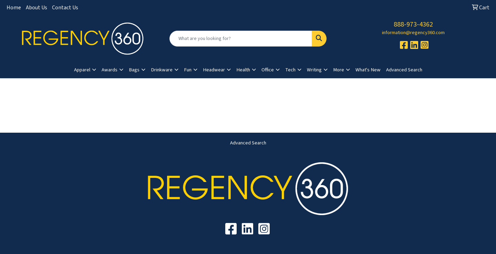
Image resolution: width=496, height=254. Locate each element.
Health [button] (243, 69)
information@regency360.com (413, 32)
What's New (368, 69)
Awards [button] (109, 69)
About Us (36, 7)
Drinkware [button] (162, 69)
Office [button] (267, 69)
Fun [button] (188, 69)
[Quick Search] (240, 39)
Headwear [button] (214, 69)
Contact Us (65, 7)
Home (14, 7)
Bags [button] (134, 69)
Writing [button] (314, 69)
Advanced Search (404, 69)
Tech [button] (290, 69)
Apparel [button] (82, 69)
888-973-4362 (413, 24)
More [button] (338, 69)
